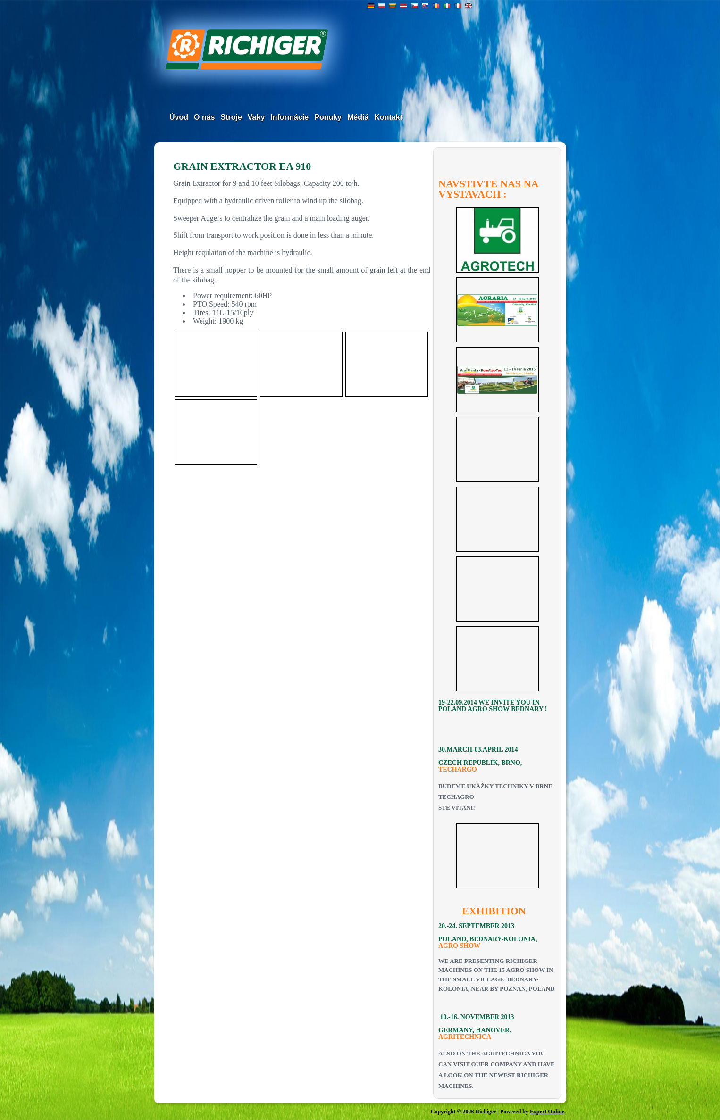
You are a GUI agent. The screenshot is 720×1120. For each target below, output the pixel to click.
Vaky (256, 117)
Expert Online (547, 1111)
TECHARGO (457, 769)
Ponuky (328, 117)
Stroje (231, 117)
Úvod (178, 117)
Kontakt (388, 117)
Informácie (289, 117)
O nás (204, 117)
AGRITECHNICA (464, 1036)
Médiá (357, 117)
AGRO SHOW (459, 945)
